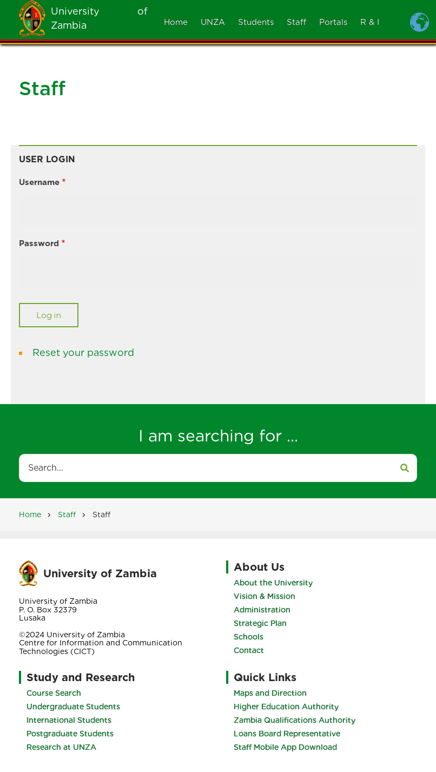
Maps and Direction (270, 693)
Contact (249, 650)
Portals (333, 22)
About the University (273, 582)
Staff (296, 22)
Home (176, 22)
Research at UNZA (61, 747)
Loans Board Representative (287, 733)
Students (256, 22)
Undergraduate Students (73, 706)
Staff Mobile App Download (285, 747)
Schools (248, 636)
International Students (69, 720)
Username (39, 182)
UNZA (213, 22)
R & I (369, 22)
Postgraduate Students (70, 733)
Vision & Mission (264, 596)
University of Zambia (100, 573)
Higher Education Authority (286, 706)
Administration (262, 609)
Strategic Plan (260, 623)
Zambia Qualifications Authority (294, 720)
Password (39, 243)
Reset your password (83, 352)
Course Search (54, 693)
